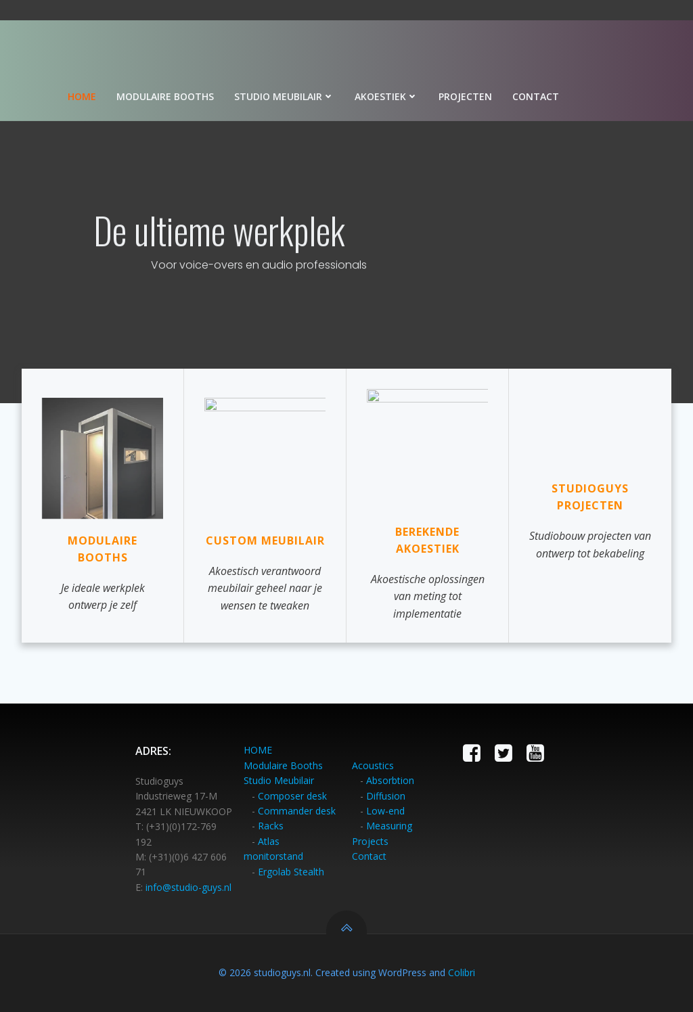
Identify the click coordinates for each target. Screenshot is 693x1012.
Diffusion (385, 795)
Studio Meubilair (279, 780)
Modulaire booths (166, 96)
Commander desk (297, 810)
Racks (271, 826)
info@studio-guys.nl (188, 887)
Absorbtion (390, 780)
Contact (536, 96)
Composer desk (292, 795)
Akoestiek (387, 96)
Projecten (466, 96)
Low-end (385, 810)
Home (82, 96)
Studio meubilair (285, 96)
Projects (370, 841)
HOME (258, 750)
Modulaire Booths (283, 765)
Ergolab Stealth (291, 871)
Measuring (389, 826)
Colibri (461, 972)
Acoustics (373, 765)
